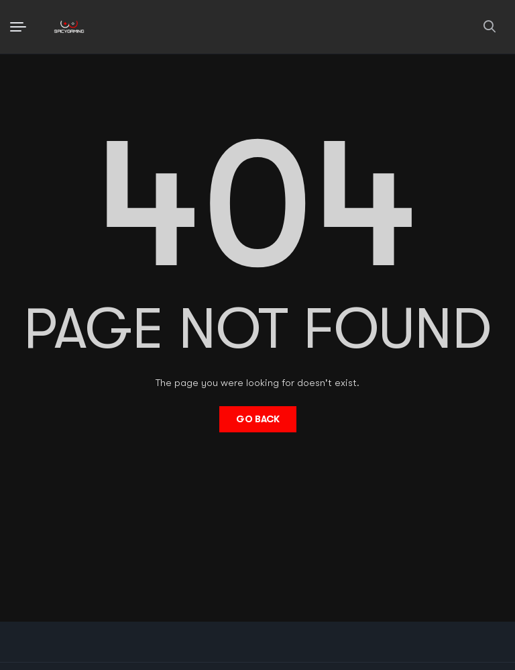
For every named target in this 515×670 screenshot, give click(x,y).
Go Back (258, 419)
